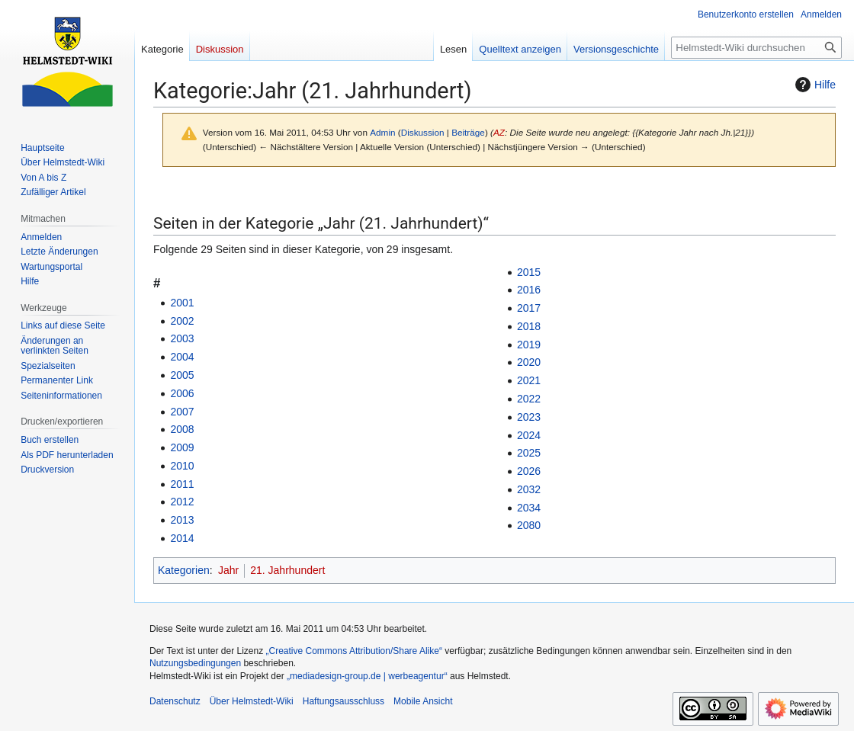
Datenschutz (175, 701)
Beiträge (468, 132)
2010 (182, 466)
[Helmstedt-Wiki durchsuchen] (756, 48)
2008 (182, 429)
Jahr (228, 570)
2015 (529, 272)
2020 (529, 362)
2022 (529, 399)
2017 (529, 308)
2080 (529, 525)
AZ (499, 132)
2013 (182, 520)
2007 (182, 412)
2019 (529, 344)
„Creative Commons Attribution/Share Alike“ (354, 651)
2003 (182, 338)
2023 (529, 417)
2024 (529, 435)
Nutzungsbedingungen (195, 663)
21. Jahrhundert (287, 570)
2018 (529, 326)
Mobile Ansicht (422, 701)
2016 (529, 290)
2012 (182, 501)
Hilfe (813, 84)
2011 (182, 484)
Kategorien (184, 570)
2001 (182, 303)
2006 (182, 393)
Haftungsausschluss (343, 701)
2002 (182, 321)
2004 (182, 357)
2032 (529, 489)
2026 (529, 471)
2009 (182, 447)
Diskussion (423, 132)
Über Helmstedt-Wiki (252, 701)
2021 (529, 380)
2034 (529, 508)
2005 (182, 375)
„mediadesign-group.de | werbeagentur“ (367, 676)
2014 (182, 538)
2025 (529, 453)
